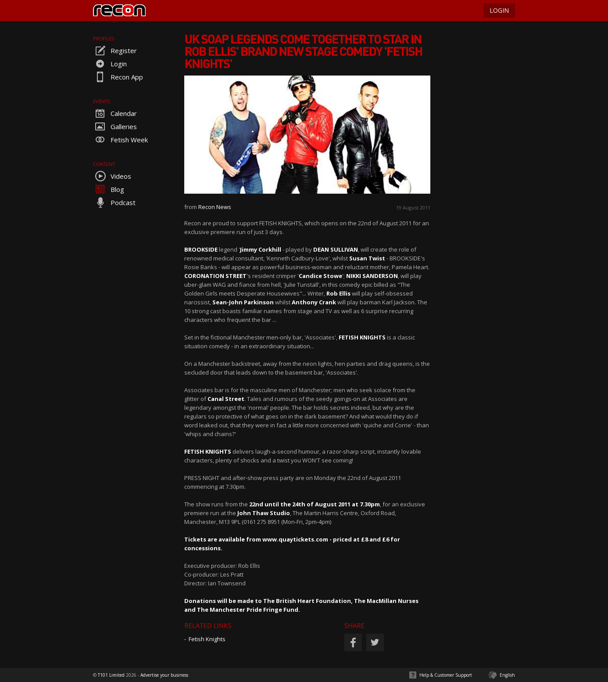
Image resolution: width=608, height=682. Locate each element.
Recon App (118, 76)
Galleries (115, 126)
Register (115, 50)
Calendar (115, 113)
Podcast (114, 202)
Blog (108, 189)
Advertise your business (164, 675)
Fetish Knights (207, 639)
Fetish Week (120, 139)
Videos (112, 176)
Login (110, 63)
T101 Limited (111, 675)
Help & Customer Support (445, 675)
